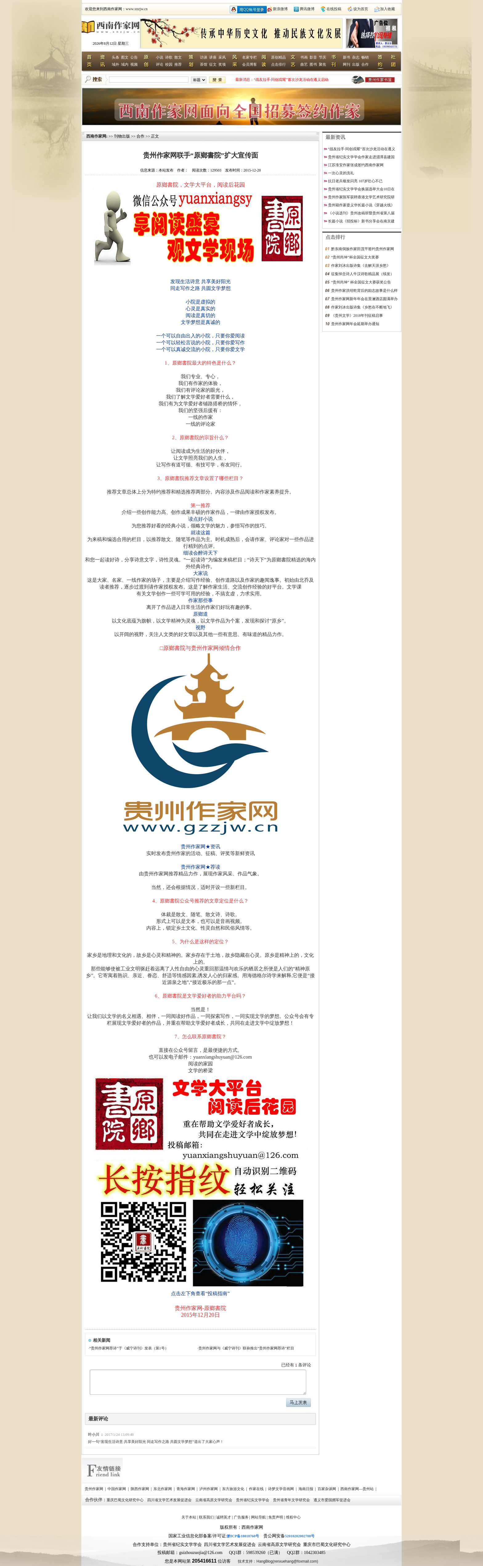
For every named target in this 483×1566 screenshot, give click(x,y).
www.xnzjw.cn (137, 9)
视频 (134, 64)
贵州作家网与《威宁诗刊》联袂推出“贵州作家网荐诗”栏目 (246, 1348)
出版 (355, 64)
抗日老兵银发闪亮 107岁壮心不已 (355, 181)
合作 (365, 64)
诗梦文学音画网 (281, 1489)
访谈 (203, 57)
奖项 (222, 64)
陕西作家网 (140, 1489)
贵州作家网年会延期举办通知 (355, 324)
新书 (346, 57)
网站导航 (258, 1517)
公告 (134, 57)
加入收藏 (387, 9)
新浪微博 (280, 9)
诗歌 (168, 57)
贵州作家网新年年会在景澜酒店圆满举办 (364, 299)
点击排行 (278, 64)
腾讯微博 (307, 9)
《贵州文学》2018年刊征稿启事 (357, 315)
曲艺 (304, 64)
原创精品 (278, 57)
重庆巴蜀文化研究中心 (125, 1500)
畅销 (365, 57)
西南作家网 (96, 136)
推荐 (178, 64)
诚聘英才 (223, 1517)
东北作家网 (163, 1489)
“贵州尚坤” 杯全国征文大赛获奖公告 (361, 282)
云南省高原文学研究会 (214, 1500)
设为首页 (360, 9)
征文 (213, 64)
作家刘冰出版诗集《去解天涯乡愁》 (360, 265)
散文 (178, 57)
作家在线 (257, 1489)
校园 (168, 64)
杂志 (355, 57)
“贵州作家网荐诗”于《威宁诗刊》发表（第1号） (128, 1348)
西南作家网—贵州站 (357, 1489)
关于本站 (188, 1517)
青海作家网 (186, 1489)
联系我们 (206, 1517)
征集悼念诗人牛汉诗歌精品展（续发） (362, 274)
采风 (222, 57)
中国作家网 (117, 1489)
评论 (159, 64)
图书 (313, 64)
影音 (313, 57)
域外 (115, 64)
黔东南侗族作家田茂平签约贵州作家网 (362, 249)
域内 (124, 64)
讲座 (213, 57)
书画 (304, 57)
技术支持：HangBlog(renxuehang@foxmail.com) (278, 1561)
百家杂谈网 (327, 1489)
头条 (115, 57)
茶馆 (203, 64)
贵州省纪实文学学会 (253, 1500)
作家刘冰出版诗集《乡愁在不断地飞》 (362, 307)
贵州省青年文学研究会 (292, 1500)
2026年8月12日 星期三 (111, 43)
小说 (159, 57)
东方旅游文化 (233, 1489)
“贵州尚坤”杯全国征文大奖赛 (355, 257)
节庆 (322, 57)
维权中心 (293, 1517)
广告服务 (241, 1517)
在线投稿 (334, 9)
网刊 (346, 64)
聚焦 (322, 64)
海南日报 (306, 1489)
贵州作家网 (94, 1489)
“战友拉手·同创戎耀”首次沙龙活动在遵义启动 (291, 79)
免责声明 (275, 1517)
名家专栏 (249, 57)
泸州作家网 (209, 1489)
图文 (124, 57)
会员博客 (249, 64)
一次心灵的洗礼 (341, 173)
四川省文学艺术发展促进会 (170, 1500)
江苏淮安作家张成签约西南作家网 (356, 165)
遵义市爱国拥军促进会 (332, 1500)
